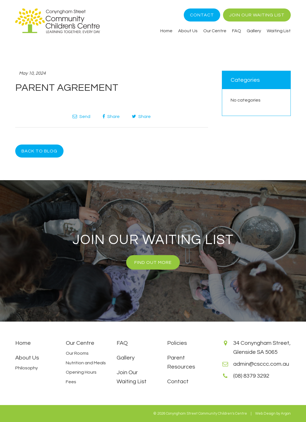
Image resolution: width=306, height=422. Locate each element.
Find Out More (153, 262)
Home (166, 31)
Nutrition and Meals (86, 363)
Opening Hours (81, 372)
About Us (188, 31)
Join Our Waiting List (257, 15)
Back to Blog (39, 151)
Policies (177, 343)
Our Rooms (77, 353)
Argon (286, 413)
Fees (71, 382)
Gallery (254, 31)
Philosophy (26, 368)
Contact (202, 15)
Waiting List (279, 31)
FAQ (236, 31)
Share (111, 116)
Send (81, 116)
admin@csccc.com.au (261, 364)
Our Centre (214, 31)
